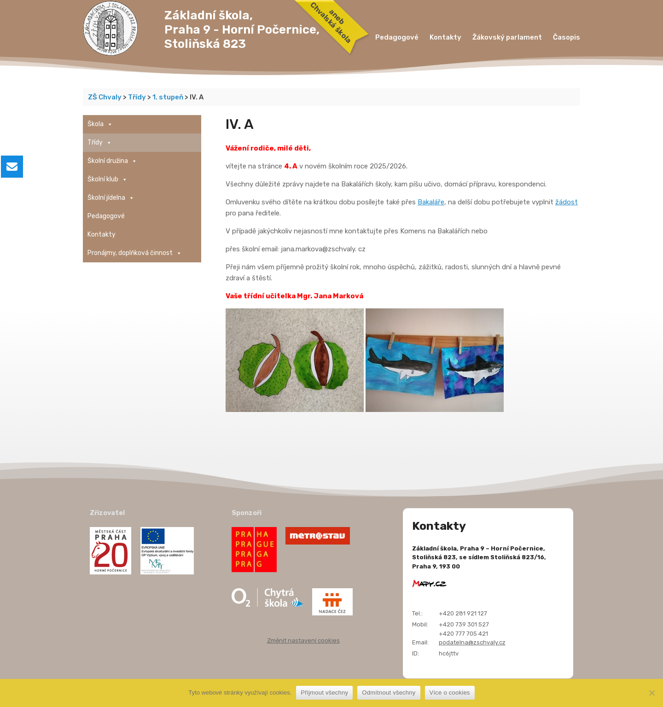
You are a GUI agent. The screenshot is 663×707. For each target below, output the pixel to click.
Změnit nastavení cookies (303, 640)
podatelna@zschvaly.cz (472, 642)
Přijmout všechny (324, 692)
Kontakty (445, 37)
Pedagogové (397, 37)
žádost (566, 202)
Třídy (99, 142)
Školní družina (112, 161)
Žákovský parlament (507, 37)
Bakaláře (431, 202)
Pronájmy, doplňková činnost (134, 253)
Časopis (566, 37)
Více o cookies (450, 692)
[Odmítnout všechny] (651, 692)
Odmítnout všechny (388, 692)
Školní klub (107, 179)
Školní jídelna (110, 198)
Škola (100, 124)
